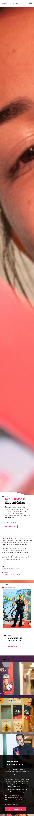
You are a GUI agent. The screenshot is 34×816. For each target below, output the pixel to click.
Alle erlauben (15, 813)
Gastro (17, 568)
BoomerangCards (14, 574)
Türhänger (5, 574)
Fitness (11, 568)
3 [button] (9, 587)
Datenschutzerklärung (17, 795)
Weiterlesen (10, 527)
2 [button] (6, 587)
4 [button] (11, 587)
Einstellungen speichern (12, 807)
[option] (17, 621)
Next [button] (9, 621)
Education (5, 568)
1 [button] (3, 587)
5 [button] (14, 587)
